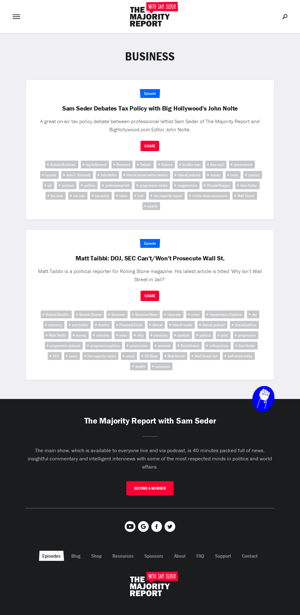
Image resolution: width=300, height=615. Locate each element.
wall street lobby (240, 356)
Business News (146, 314)
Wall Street (246, 195)
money (215, 175)
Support (223, 555)
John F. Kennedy (78, 175)
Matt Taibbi (57, 335)
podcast (68, 185)
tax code (57, 195)
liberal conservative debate (147, 175)
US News (151, 356)
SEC (56, 356)
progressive (247, 335)
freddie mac (191, 164)
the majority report (168, 195)
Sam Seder (248, 185)
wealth (152, 206)
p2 (50, 185)
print (224, 335)
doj (254, 314)
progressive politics (105, 345)
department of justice (226, 314)
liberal (157, 324)
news (234, 175)
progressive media (153, 185)
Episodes (51, 555)
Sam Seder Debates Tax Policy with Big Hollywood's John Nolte (150, 108)
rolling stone (218, 345)
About (180, 555)
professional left (117, 185)
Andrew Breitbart (63, 164)
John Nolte (109, 175)
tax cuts (79, 195)
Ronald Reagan (218, 185)
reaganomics (187, 185)
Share (149, 146)
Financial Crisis (130, 324)
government (243, 164)
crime (195, 314)
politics (89, 185)
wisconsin (162, 366)
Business (123, 164)
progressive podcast (65, 345)
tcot (141, 195)
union (130, 356)
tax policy (102, 195)
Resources (123, 555)
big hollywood (96, 164)
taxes (123, 195)
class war (174, 314)
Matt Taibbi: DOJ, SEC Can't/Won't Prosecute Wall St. (149, 258)
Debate (145, 164)
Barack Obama (90, 314)
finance (166, 164)
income (50, 175)
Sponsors (153, 555)
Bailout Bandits (57, 314)
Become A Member (150, 488)
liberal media (182, 324)
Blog (76, 555)
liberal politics (245, 324)
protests (164, 345)
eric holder (80, 324)
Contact (250, 555)
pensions (160, 335)
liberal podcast (189, 175)
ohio (140, 335)
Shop (96, 555)
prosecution (139, 345)
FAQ (200, 555)
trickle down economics (209, 195)
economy (55, 324)
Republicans (190, 345)
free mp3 (217, 164)
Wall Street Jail (206, 356)
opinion (254, 175)
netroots (102, 335)
